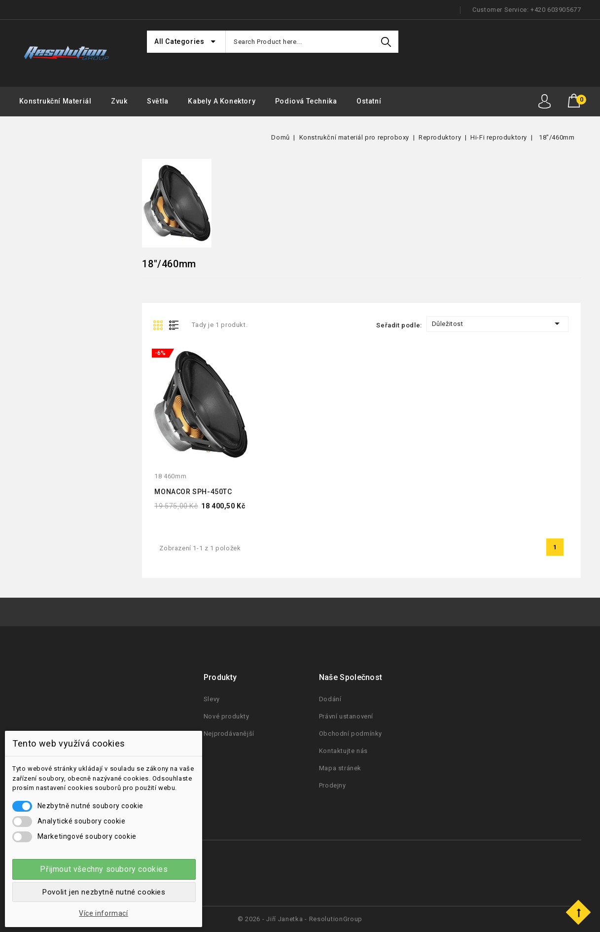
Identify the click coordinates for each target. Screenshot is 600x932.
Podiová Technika (306, 101)
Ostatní (368, 101)
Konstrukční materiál (55, 101)
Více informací (103, 913)
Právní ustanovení (346, 716)
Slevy (212, 699)
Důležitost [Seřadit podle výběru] (498, 323)
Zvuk (119, 101)
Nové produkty (226, 716)
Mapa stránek (340, 768)
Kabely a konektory (221, 101)
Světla (158, 101)
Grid (159, 324)
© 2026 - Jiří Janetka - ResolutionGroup (300, 919)
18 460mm (170, 476)
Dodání (330, 699)
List (176, 324)
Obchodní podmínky (350, 733)
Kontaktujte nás (343, 750)
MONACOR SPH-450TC (193, 492)
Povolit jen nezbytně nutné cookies (103, 892)
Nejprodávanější (229, 733)
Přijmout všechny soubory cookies (104, 869)
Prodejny (332, 785)
